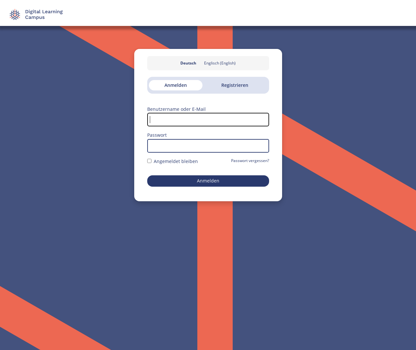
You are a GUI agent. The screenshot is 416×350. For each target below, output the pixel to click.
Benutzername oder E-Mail (176, 109)
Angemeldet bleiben (172, 161)
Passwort (157, 135)
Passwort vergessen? (250, 160)
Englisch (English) (220, 63)
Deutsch (188, 63)
